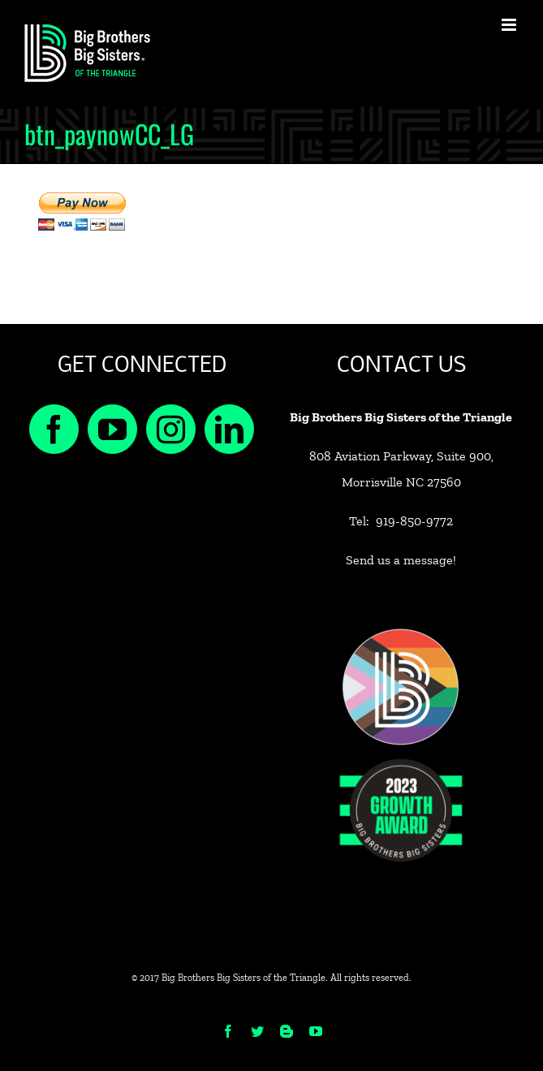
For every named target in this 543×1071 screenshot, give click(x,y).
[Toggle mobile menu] (510, 24)
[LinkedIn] (229, 429)
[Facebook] (54, 429)
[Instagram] (171, 429)
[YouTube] (112, 429)
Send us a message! (401, 560)
